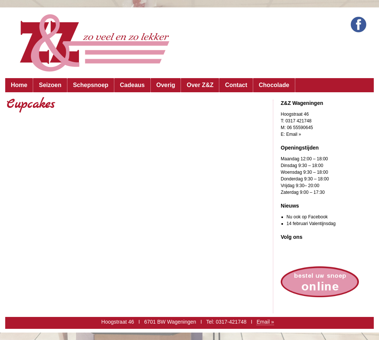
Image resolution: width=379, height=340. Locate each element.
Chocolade (274, 85)
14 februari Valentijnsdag (311, 223)
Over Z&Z (200, 85)
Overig (165, 85)
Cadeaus (132, 85)
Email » (293, 134)
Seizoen (50, 85)
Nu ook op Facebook (307, 216)
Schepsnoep (90, 85)
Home (19, 85)
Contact (236, 85)
